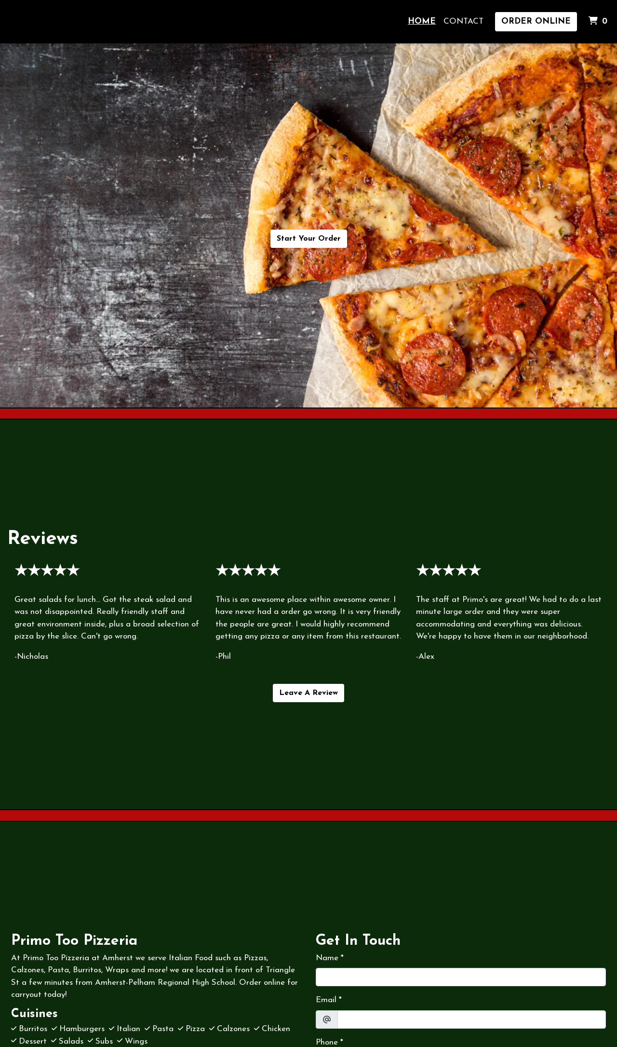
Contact (463, 21)
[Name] (461, 977)
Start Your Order (309, 239)
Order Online (536, 21)
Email (326, 1000)
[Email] (471, 1019)
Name (327, 958)
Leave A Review (308, 693)
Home (422, 21)
